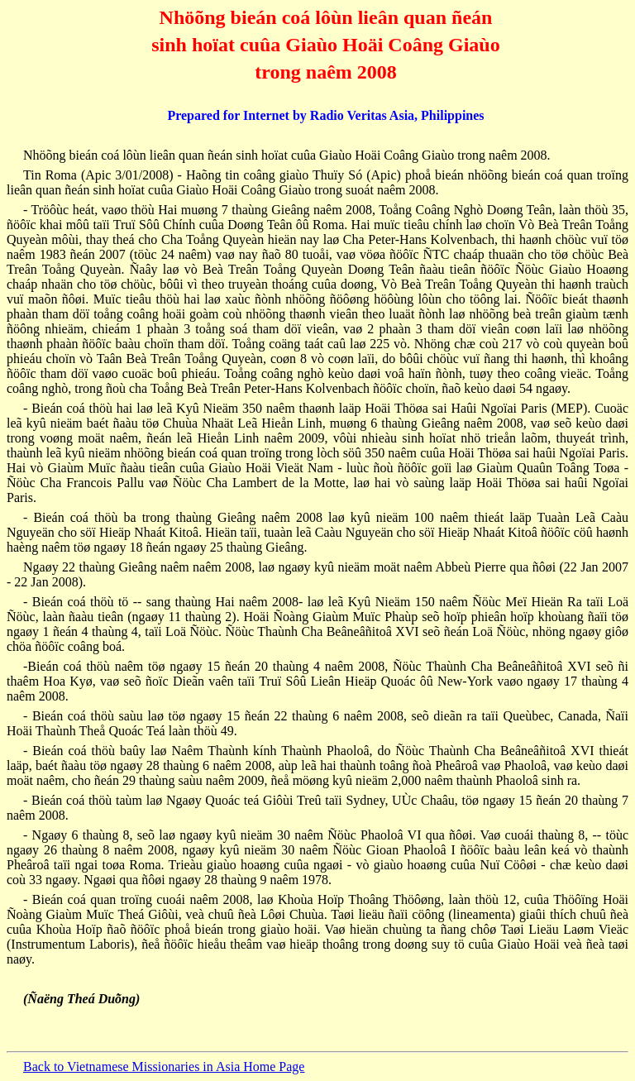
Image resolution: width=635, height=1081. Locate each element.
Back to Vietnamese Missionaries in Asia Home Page (163, 1066)
